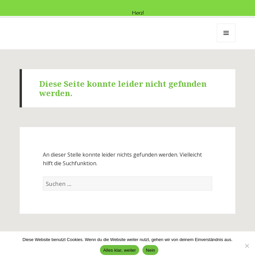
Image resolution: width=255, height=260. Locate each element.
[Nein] (246, 245)
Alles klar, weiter (119, 250)
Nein (150, 250)
